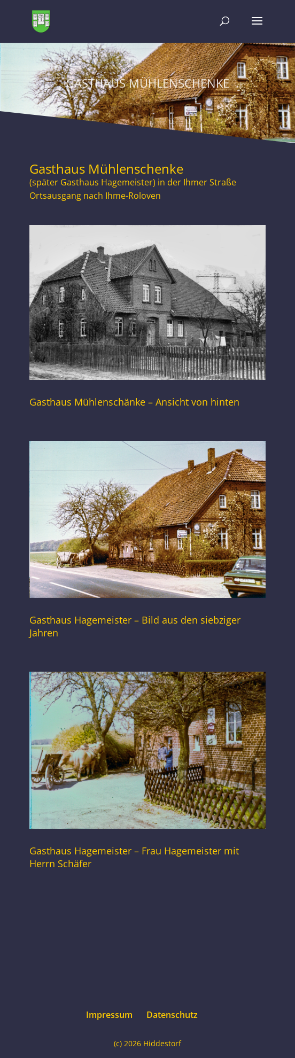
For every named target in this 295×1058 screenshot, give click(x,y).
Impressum (109, 1015)
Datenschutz (172, 1015)
